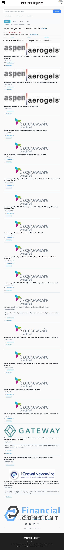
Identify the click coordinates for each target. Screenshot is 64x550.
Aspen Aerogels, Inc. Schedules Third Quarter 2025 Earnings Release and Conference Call (31, 283)
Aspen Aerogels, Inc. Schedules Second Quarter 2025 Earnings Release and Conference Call (31, 414)
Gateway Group (9, 450)
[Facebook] (30, 524)
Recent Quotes (8, 15)
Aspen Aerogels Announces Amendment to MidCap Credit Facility (23, 233)
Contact (32, 546)
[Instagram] (38, 524)
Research (46, 37)
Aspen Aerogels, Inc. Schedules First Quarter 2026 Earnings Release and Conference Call (30, 82)
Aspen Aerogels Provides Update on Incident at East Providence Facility (25, 130)
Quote (12, 37)
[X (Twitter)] (26, 524)
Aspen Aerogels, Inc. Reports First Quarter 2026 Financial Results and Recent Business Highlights (30, 57)
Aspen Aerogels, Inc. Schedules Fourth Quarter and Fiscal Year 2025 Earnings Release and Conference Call (31, 207)
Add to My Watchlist (34, 34)
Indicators (29, 15)
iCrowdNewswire (9, 496)
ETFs (21, 21)
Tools (28, 21)
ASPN (43, 28)
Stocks (14, 21)
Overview (7, 24)
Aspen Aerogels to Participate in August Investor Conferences (22, 389)
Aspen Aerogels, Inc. (10, 62)
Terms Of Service (46, 519)
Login (61, 3)
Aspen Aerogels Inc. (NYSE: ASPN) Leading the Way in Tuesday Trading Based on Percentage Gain (28, 458)
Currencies (16, 24)
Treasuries (28, 24)
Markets (7, 21)
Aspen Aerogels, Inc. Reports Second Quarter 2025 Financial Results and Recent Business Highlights (31, 364)
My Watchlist (18, 15)
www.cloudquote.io (43, 515)
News (11, 24)
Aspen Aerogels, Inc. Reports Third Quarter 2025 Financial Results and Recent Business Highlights (30, 258)
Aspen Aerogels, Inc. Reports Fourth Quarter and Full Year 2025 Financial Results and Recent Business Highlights (32, 179)
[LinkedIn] (34, 524)
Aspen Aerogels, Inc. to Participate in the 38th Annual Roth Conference (25, 155)
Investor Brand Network (10, 464)
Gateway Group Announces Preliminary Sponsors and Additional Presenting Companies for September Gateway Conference (31, 439)
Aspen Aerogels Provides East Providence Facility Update (21, 106)
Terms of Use (38, 546)
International (21, 24)
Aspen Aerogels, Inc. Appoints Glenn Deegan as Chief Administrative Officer (27, 307)
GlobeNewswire (8, 65)
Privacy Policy (36, 519)
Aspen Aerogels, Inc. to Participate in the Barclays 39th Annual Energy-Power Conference (31, 337)
